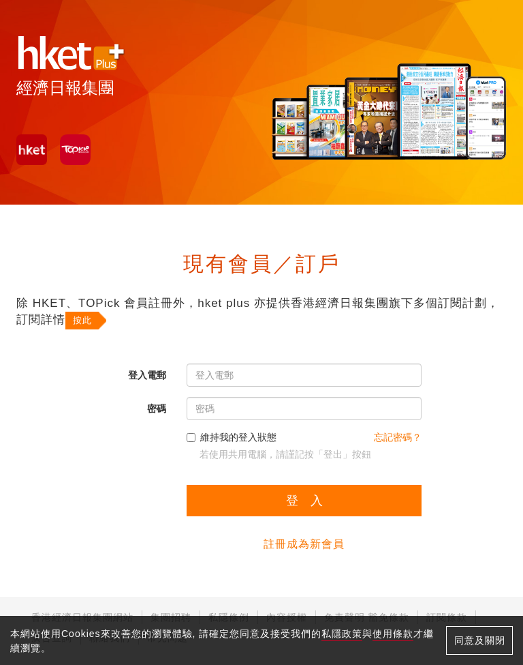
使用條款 (393, 633)
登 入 (304, 500)
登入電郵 (147, 375)
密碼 (156, 408)
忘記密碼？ (398, 437)
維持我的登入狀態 (231, 437)
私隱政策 (341, 633)
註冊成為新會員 (304, 544)
